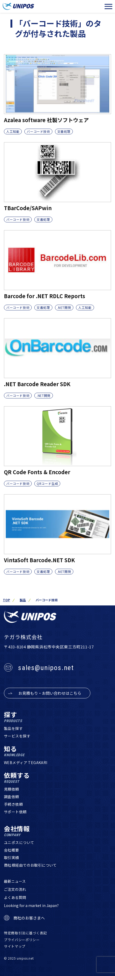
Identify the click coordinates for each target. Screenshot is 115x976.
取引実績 (11, 857)
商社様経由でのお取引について (30, 865)
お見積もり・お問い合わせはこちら (49, 693)
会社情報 (17, 831)
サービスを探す (17, 736)
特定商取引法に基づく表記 (25, 932)
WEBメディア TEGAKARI (25, 762)
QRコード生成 (47, 483)
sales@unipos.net (46, 668)
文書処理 (63, 131)
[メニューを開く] (108, 6)
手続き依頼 (13, 804)
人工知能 (12, 131)
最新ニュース (15, 881)
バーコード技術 (38, 131)
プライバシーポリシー (22, 939)
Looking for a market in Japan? (31, 905)
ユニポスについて (19, 842)
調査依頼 (11, 796)
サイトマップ (14, 946)
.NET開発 (64, 307)
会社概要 (11, 850)
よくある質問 (15, 897)
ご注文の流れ (15, 889)
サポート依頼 (15, 812)
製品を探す (13, 728)
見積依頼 (11, 789)
